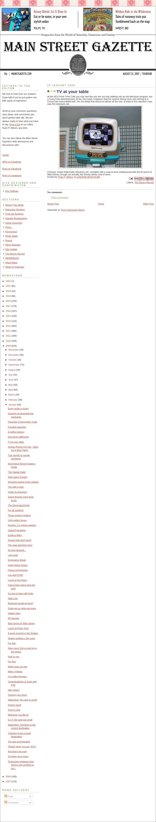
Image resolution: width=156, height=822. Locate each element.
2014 (8, 321)
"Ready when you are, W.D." (22, 746)
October (12, 360)
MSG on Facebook (11, 162)
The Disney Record (144, 182)
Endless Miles (15, 535)
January (12, 404)
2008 (8, 776)
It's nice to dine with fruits (20, 593)
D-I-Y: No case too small (20, 719)
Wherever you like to (18, 715)
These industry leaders (19, 515)
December (13, 349)
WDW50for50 (12, 258)
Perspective (11, 231)
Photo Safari (11, 236)
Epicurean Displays (15, 209)
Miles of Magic (15, 671)
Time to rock (14, 710)
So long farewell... (17, 550)
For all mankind (16, 510)
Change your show (17, 695)
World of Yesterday (14, 267)
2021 (8, 286)
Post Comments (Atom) (73, 210)
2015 (8, 316)
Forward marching (17, 427)
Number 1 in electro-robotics (22, 525)
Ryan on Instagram (11, 175)
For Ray (12, 643)
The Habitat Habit (17, 472)
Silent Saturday (13, 245)
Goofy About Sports (18, 565)
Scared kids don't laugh (20, 540)
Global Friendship (17, 530)
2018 (8, 301)
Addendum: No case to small (22, 700)
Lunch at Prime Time (18, 628)
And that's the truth (17, 751)
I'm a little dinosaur (17, 676)
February (13, 399)
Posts (9, 796)
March (11, 394)
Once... (9, 227)
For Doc (12, 661)
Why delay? (14, 690)
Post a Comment (59, 197)
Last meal (13, 555)
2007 (8, 781)
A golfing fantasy (16, 432)
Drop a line (14, 124)
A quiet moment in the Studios (23, 633)
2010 (8, 341)
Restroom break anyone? (20, 603)
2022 (8, 281)
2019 (8, 296)
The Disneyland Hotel (19, 505)
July (10, 374)
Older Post (148, 204)
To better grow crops (18, 756)
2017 (8, 306)
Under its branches (17, 492)
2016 (8, 311)
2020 (8, 291)
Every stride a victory (18, 408)
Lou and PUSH (15, 575)
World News (11, 262)
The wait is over (16, 487)
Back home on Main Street (21, 623)
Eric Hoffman (11, 191)
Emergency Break (17, 560)
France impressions (18, 570)
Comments (11, 802)
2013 (8, 326)
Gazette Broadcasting (16, 218)
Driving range (14, 705)
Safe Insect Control (17, 477)
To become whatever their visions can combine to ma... (21, 765)
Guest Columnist (13, 223)
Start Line (13, 598)
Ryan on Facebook (11, 168)
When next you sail (17, 666)
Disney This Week (14, 205)
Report (8, 240)
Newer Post (53, 204)
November (13, 355)
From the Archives (14, 214)
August (12, 370)
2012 (8, 331)
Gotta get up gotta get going (22, 608)
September (14, 364)
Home (101, 204)
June (11, 379)
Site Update (11, 249)
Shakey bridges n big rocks (21, 638)
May (10, 385)
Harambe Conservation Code (22, 422)
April (11, 389)
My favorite (13, 618)
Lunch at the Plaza (17, 580)
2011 (8, 336)
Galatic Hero (14, 613)
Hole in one (13, 656)
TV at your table (16, 442)
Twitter (5, 155)
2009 (8, 346)
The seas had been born (20, 545)
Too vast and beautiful (19, 741)
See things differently (18, 437)
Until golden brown (17, 520)
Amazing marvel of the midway (23, 482)
